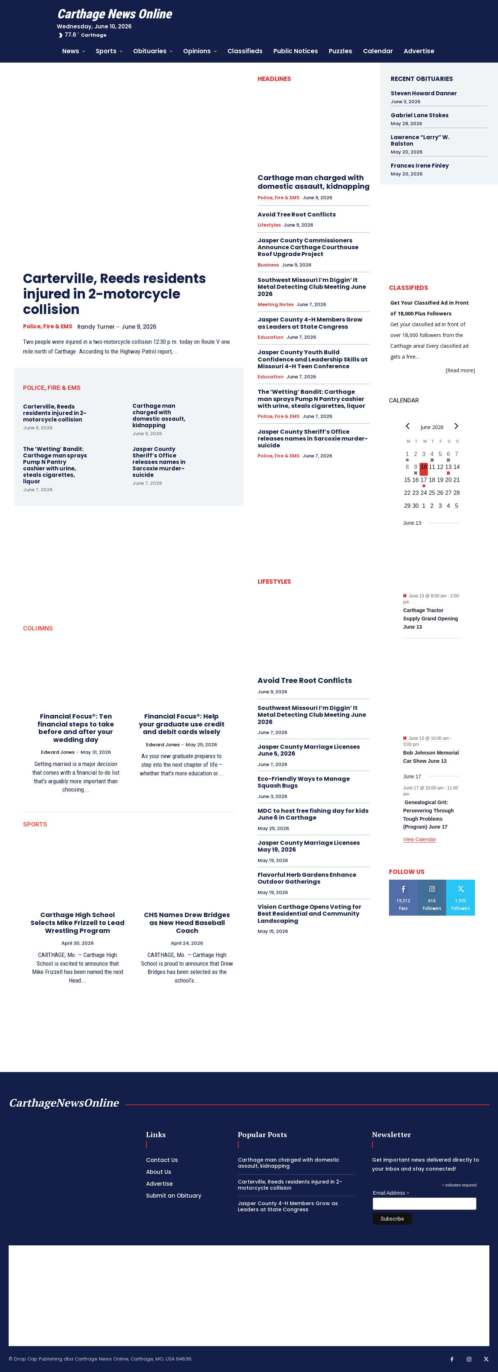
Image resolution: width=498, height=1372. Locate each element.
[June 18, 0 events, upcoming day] (432, 482)
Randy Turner (96, 327)
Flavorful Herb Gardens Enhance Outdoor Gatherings (307, 878)
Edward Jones (57, 752)
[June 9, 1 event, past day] (415, 469)
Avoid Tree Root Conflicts (297, 214)
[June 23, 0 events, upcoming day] (415, 495)
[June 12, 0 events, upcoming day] (440, 469)
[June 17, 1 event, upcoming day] (424, 482)
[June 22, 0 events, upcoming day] (407, 495)
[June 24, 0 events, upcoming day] (424, 495)
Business (268, 265)
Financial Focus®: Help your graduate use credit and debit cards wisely (182, 724)
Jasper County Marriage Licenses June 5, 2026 (309, 750)
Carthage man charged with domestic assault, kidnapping (158, 415)
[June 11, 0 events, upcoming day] (432, 469)
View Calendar (419, 839)
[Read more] (460, 370)
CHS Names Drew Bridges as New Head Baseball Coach (187, 922)
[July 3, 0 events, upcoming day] (440, 508)
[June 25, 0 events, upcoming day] (432, 495)
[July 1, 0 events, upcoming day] (424, 508)
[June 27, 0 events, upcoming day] (448, 495)
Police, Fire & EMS (47, 326)
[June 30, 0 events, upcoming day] (415, 508)
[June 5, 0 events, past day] (440, 456)
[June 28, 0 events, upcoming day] (457, 495)
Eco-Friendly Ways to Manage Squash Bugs (304, 782)
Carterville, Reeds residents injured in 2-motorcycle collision (114, 294)
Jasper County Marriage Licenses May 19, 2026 (309, 846)
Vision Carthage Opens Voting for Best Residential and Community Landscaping (309, 914)
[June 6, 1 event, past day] (448, 456)
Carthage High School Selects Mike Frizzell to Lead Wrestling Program (77, 922)
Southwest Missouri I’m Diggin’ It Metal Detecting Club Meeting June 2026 (312, 287)
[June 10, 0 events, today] (424, 469)
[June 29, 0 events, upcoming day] (407, 508)
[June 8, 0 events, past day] (407, 469)
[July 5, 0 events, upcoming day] (457, 508)
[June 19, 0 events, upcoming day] (440, 482)
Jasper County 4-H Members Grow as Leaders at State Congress (310, 323)
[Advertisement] (249, 1295)
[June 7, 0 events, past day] (457, 456)
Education (271, 337)
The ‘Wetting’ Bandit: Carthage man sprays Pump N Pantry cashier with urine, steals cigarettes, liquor (55, 465)
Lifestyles (269, 225)
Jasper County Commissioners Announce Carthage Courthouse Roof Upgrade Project (308, 247)
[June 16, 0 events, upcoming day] (415, 482)
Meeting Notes (276, 304)
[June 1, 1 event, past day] (407, 456)
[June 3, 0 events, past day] (424, 456)
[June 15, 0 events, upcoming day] (407, 482)
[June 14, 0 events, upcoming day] (457, 469)
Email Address (391, 1193)
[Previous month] (407, 426)
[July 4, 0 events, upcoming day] (448, 508)
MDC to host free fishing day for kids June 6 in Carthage (313, 814)
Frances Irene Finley (420, 165)
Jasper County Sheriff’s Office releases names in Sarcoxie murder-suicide (158, 462)
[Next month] (456, 426)
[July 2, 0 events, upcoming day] (432, 508)
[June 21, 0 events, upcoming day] (457, 482)
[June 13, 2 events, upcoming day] (448, 469)
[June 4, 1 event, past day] (432, 456)
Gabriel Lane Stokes (420, 115)
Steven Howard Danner (424, 93)
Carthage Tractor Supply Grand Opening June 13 (430, 618)
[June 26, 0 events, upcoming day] (440, 495)
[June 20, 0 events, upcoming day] (448, 482)
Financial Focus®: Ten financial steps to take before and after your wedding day (75, 728)
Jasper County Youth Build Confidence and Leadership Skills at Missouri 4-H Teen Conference (313, 359)
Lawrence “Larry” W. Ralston (420, 140)
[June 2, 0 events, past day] (415, 456)
